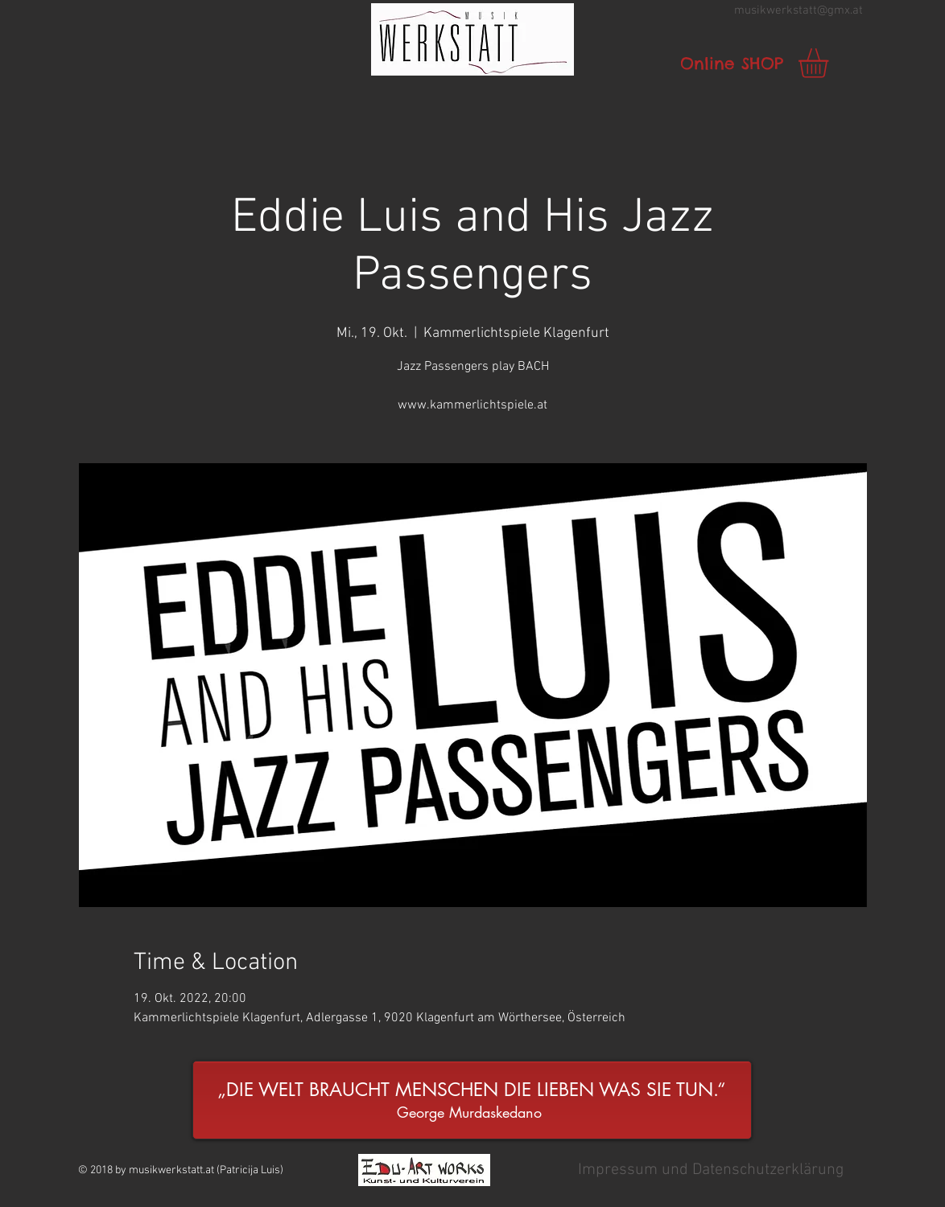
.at (856, 10)
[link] (831, 63)
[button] (472, 39)
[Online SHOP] (732, 63)
